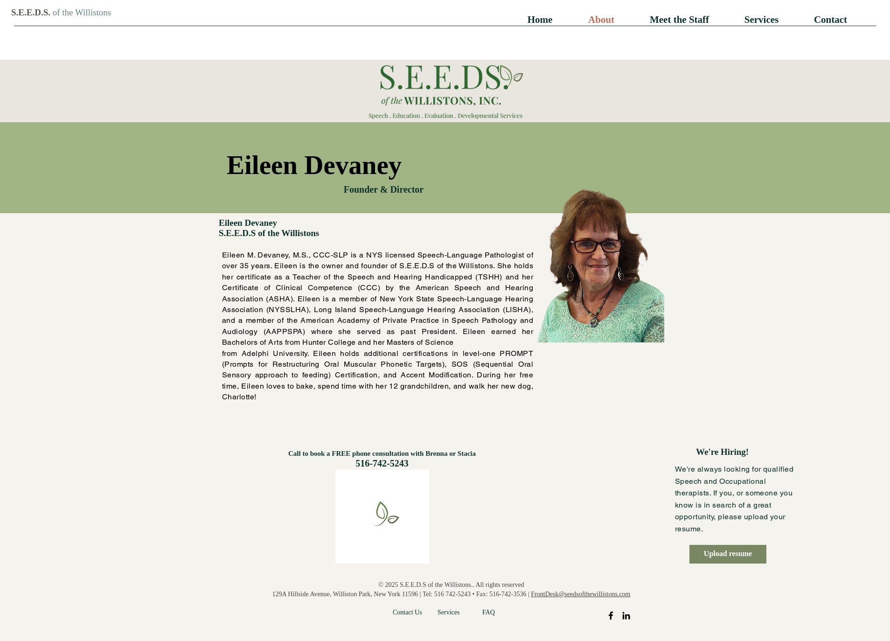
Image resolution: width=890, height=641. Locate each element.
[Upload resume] (727, 554)
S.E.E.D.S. (32, 12)
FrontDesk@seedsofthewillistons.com (580, 594)
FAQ (488, 612)
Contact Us (407, 612)
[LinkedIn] (626, 615)
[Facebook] (610, 615)
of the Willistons (82, 12)
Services (448, 612)
